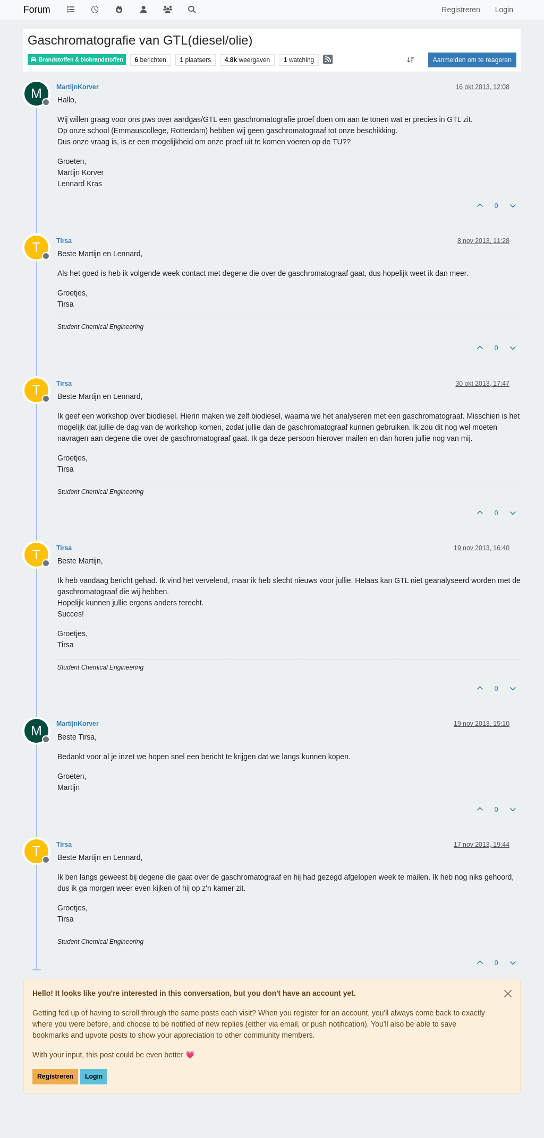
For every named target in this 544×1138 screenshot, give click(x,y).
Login (94, 1076)
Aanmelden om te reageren (472, 60)
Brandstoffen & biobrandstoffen (76, 59)
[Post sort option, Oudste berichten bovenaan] (410, 60)
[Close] (508, 993)
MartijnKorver (77, 87)
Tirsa (64, 241)
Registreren (55, 1076)
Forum (36, 9)
